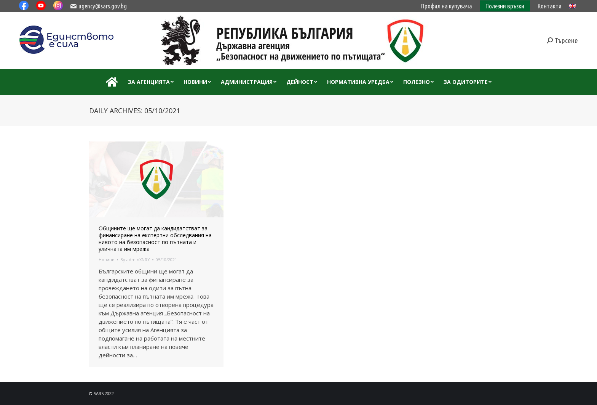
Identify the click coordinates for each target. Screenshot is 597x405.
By (135, 259)
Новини (107, 259)
